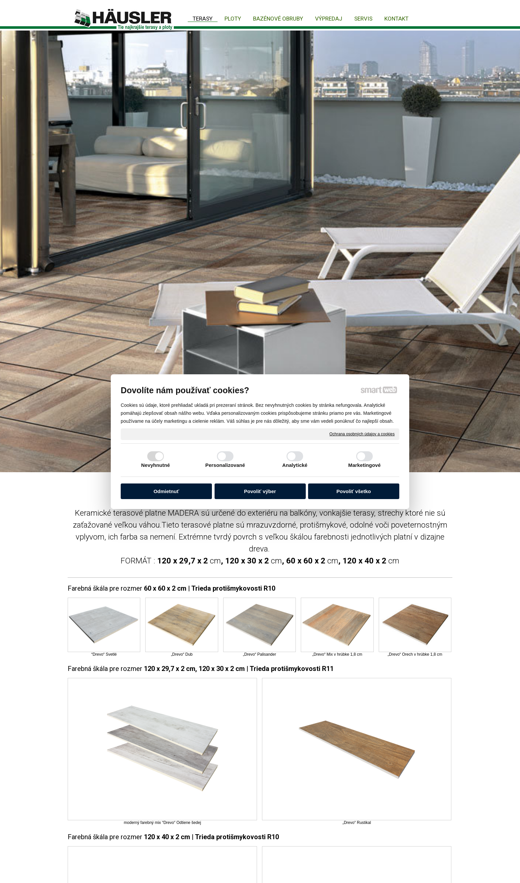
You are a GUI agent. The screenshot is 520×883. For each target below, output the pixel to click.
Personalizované (225, 465)
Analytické (294, 465)
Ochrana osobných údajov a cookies (362, 433)
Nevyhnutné (155, 465)
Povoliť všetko (354, 491)
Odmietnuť (166, 491)
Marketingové (364, 465)
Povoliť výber (260, 491)
